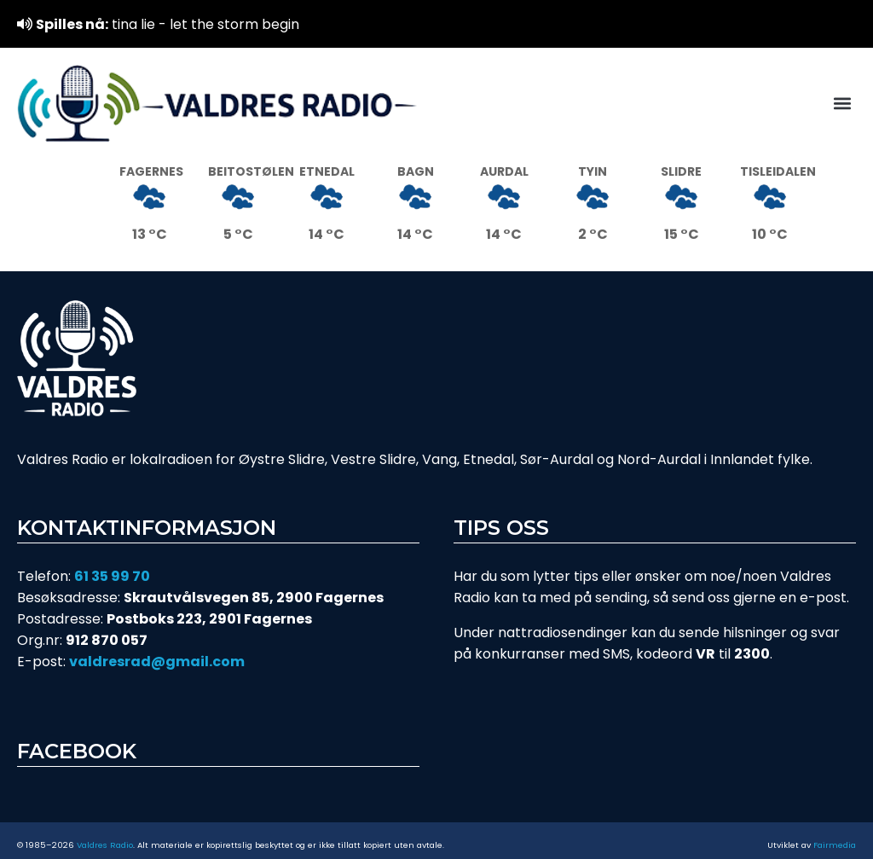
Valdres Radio (105, 844)
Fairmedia (834, 844)
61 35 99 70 (112, 576)
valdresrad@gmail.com (157, 661)
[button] (842, 104)
